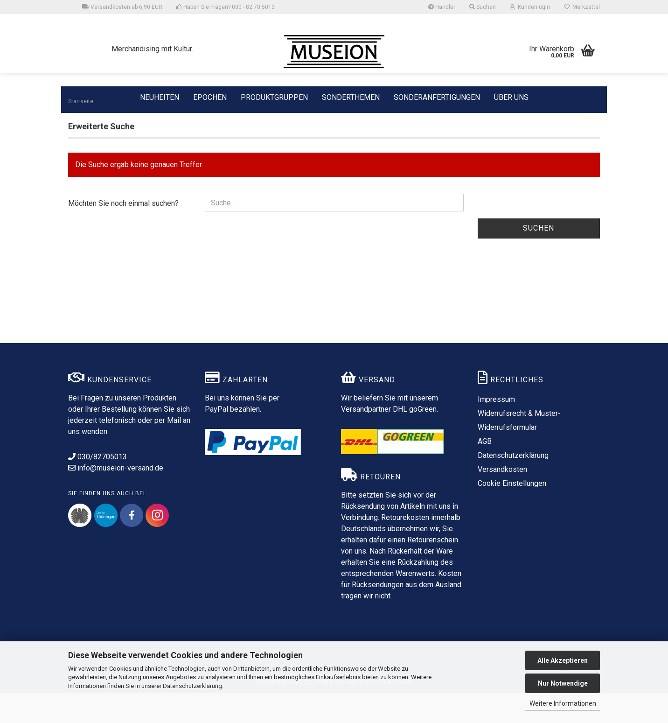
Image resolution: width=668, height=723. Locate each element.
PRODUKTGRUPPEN (274, 96)
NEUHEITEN (159, 96)
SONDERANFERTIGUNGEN (437, 96)
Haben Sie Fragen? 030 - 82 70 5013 (225, 7)
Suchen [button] (482, 7)
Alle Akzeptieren (562, 660)
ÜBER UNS (511, 97)
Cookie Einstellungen (512, 513)
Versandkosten (502, 499)
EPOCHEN (210, 96)
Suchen (538, 258)
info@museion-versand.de (115, 498)
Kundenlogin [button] (530, 7)
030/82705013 (97, 487)
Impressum (496, 429)
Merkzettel (582, 7)
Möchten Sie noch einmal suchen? (123, 233)
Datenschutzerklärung (192, 685)
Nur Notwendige (563, 683)
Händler (441, 7)
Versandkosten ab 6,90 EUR (122, 7)
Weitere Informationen (562, 703)
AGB (485, 471)
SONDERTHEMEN (351, 96)
